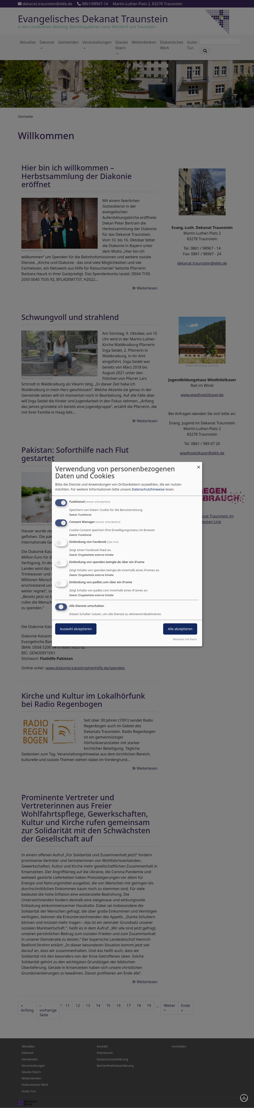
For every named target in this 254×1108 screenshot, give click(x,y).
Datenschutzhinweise (148, 489)
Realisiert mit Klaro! (185, 639)
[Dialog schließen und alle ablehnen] (198, 465)
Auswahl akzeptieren (76, 629)
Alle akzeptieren (180, 629)
